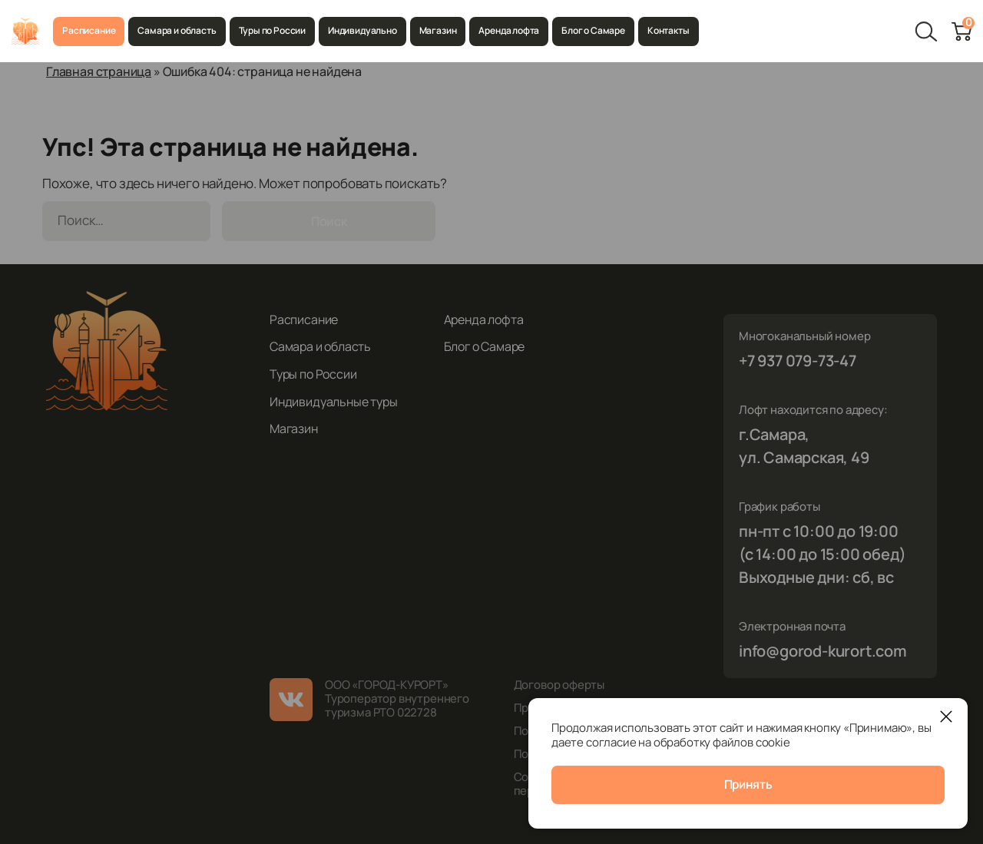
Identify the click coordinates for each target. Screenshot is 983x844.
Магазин (438, 30)
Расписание (88, 30)
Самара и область (176, 30)
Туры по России (272, 30)
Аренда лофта (508, 30)
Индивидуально (362, 30)
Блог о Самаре (593, 30)
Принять (748, 785)
